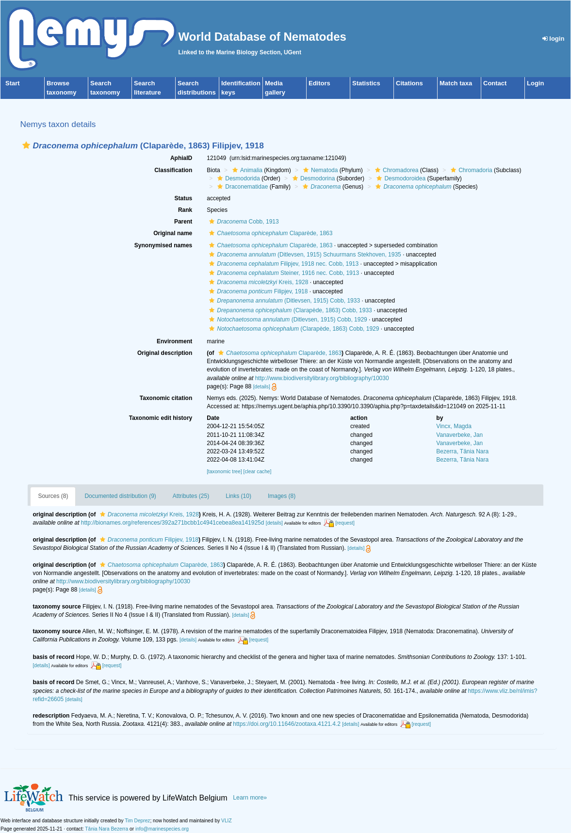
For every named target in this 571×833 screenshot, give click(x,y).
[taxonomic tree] (224, 471)
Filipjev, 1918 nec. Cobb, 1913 (283, 263)
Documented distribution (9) (120, 496)
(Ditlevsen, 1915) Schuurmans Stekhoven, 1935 (304, 254)
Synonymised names (163, 245)
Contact (494, 83)
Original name (172, 233)
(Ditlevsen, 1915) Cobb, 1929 (287, 319)
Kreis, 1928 (257, 282)
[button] (26, 145)
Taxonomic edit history (160, 418)
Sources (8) (53, 496)
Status (184, 198)
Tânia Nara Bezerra (106, 829)
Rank (185, 210)
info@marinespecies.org (162, 829)
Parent (183, 221)
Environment (174, 341)
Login (535, 83)
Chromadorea (395, 170)
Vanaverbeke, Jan (459, 435)
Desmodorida (237, 178)
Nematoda (319, 170)
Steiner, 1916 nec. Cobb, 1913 (283, 273)
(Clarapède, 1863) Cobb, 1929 (293, 328)
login (553, 38)
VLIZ (226, 820)
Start (12, 83)
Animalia (246, 170)
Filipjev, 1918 (257, 291)
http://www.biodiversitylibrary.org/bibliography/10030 (322, 378)
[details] (261, 386)
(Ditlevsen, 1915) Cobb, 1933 (283, 300)
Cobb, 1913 (242, 221)
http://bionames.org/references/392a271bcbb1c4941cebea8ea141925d (172, 522)
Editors (319, 83)
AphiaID (181, 158)
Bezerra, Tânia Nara (462, 451)
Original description (164, 353)
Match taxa (456, 83)
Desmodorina (312, 178)
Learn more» (250, 797)
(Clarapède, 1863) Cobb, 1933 (289, 310)
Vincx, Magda (454, 426)
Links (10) (238, 496)
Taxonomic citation (166, 398)
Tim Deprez (137, 820)
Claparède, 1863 (269, 233)
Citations (409, 83)
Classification (173, 170)
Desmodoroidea (399, 178)
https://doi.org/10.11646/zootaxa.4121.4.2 (287, 724)
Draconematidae (241, 186)
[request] (345, 523)
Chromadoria (470, 170)
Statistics (366, 83)
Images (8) (281, 496)
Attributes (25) (191, 496)
